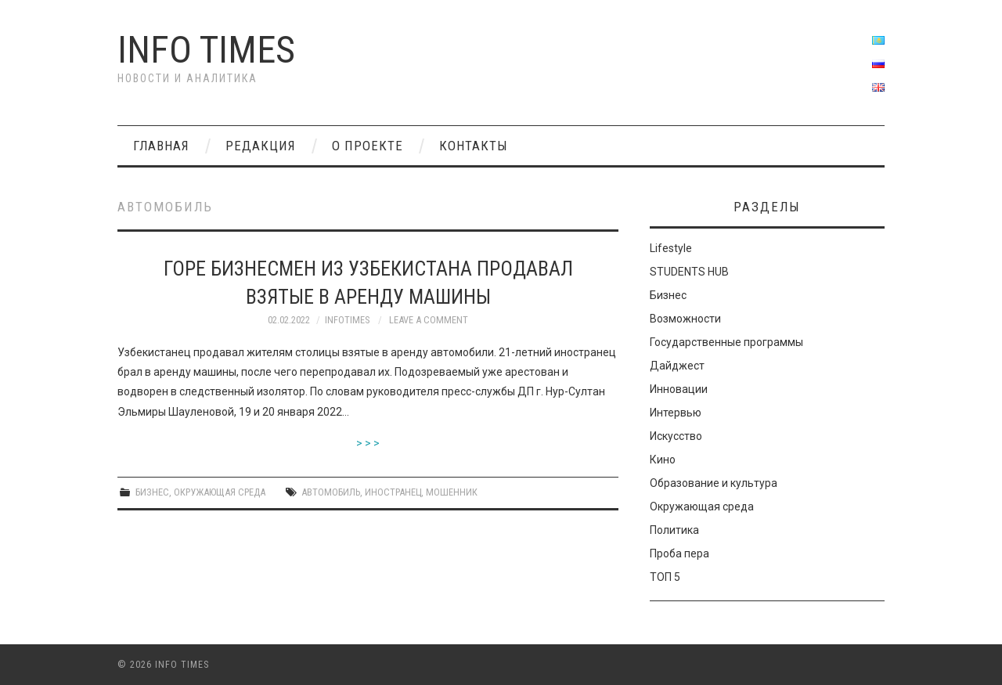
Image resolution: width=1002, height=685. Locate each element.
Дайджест (677, 365)
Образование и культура (713, 483)
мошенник (452, 492)
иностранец (393, 492)
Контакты (473, 145)
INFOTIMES (347, 320)
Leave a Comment (428, 320)
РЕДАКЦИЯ (260, 145)
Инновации (679, 389)
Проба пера (679, 553)
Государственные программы (726, 342)
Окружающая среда (219, 492)
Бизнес (152, 492)
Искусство (676, 436)
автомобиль (330, 492)
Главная (161, 145)
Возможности (685, 318)
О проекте (367, 145)
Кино (663, 459)
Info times (206, 49)
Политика (674, 530)
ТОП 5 (665, 577)
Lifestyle (671, 248)
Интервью (675, 412)
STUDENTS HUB (689, 271)
